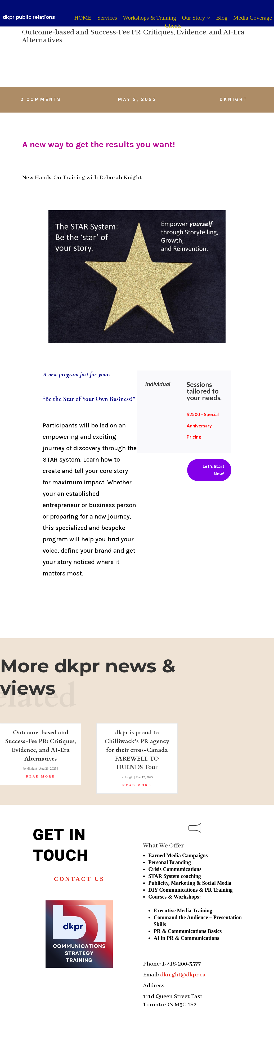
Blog (222, 18)
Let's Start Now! (213, 470)
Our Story (193, 18)
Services (107, 18)
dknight (233, 99)
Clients (173, 26)
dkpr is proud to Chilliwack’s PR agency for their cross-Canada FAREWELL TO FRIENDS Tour (137, 750)
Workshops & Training (149, 18)
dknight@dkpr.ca (183, 975)
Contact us (79, 879)
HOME (83, 18)
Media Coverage (252, 18)
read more (40, 776)
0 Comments (40, 99)
